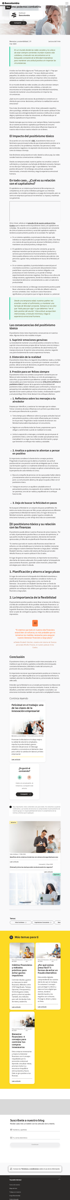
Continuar (35, 1144)
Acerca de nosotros (14, 1185)
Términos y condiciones (30, 1169)
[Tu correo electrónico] (35, 1137)
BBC (33, 141)
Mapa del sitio (13, 1188)
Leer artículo (16, 759)
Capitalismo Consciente (43, 922)
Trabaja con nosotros (15, 1192)
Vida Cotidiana (21, 922)
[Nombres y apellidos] (35, 1129)
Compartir (26, 794)
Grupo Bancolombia (14, 1195)
